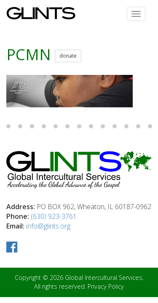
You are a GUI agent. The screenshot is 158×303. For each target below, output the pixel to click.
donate (68, 55)
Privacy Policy (106, 286)
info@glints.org (48, 226)
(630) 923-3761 (54, 216)
